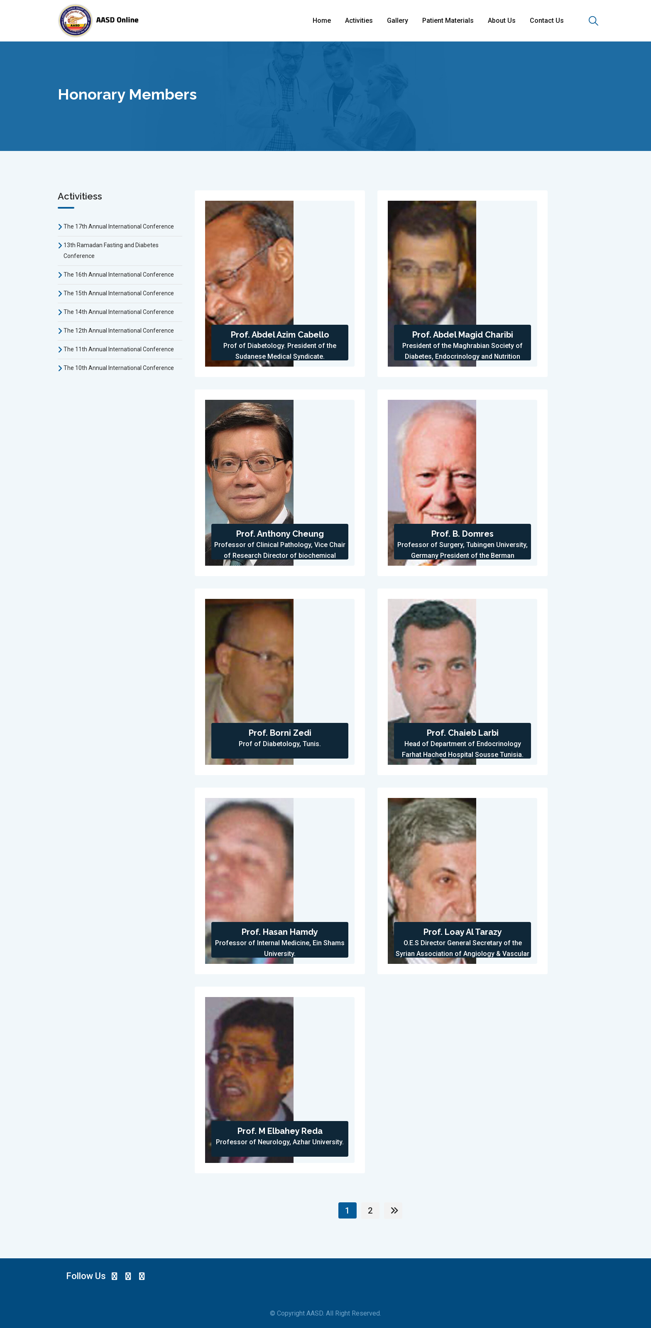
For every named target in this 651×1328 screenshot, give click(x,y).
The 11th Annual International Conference (119, 349)
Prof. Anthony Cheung (280, 534)
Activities (359, 20)
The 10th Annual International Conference (119, 368)
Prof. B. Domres (462, 534)
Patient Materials (448, 20)
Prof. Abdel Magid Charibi (462, 335)
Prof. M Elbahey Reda (280, 1131)
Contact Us (547, 20)
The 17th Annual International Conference (119, 226)
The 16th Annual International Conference (119, 274)
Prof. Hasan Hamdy (280, 932)
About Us (502, 20)
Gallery (397, 20)
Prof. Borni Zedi (280, 733)
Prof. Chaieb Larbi (463, 733)
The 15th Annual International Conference (119, 293)
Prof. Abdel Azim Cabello (280, 335)
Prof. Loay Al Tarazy (462, 932)
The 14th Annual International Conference (119, 312)
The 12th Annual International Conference (119, 330)
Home (322, 20)
